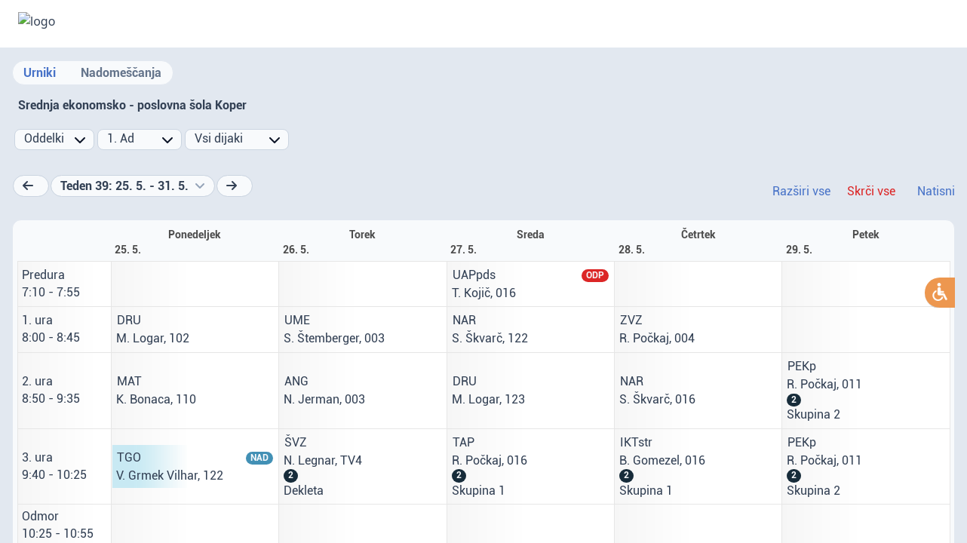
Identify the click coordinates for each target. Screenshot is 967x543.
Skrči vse (871, 191)
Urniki (39, 73)
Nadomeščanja (121, 73)
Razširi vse (801, 191)
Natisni (936, 191)
